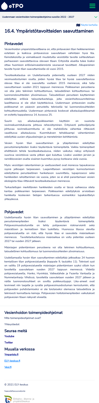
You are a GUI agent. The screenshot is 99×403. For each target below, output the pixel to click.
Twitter (8, 342)
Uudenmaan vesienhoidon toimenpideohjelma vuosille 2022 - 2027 (38, 17)
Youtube (9, 336)
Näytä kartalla (89, 25)
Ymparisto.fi (11, 354)
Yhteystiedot (11, 324)
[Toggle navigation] (92, 6)
